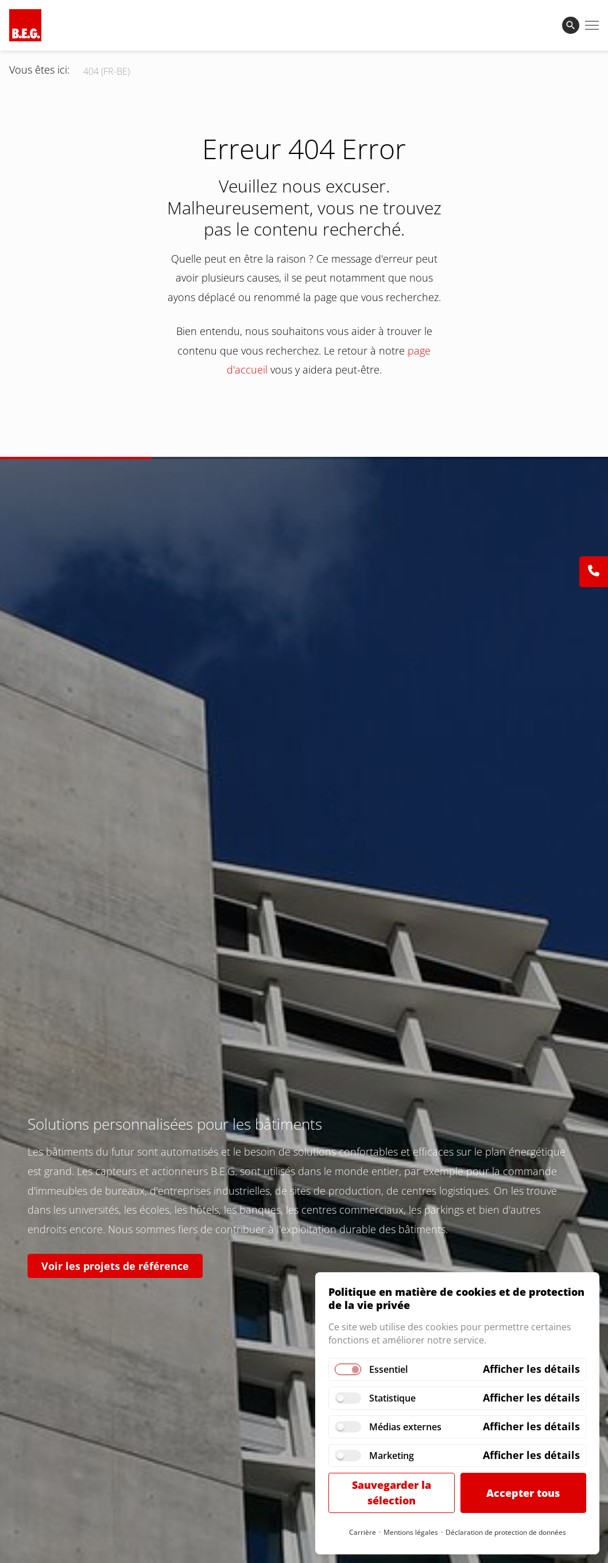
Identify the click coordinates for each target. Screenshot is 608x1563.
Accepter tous (523, 1493)
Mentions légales (411, 1532)
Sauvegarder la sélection (391, 1492)
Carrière (362, 1532)
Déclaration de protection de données (506, 1532)
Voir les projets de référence (115, 1266)
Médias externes (405, 1426)
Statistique (392, 1398)
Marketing (391, 1455)
